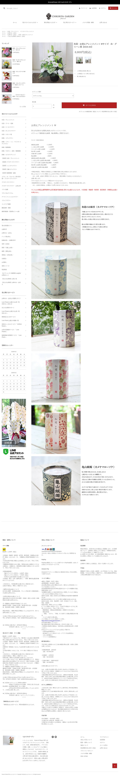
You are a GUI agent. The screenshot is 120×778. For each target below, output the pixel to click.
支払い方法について (86, 739)
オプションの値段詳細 (85, 111)
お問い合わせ (103, 22)
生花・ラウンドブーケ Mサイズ (19, 72)
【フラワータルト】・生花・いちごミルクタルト (19, 95)
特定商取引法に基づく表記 (109, 111)
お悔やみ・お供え (12, 33)
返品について (96, 111)
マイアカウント (104, 737)
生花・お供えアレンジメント (26, 34)
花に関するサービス (70, 22)
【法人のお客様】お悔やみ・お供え (16, 36)
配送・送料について (86, 742)
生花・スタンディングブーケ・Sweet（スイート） (19, 84)
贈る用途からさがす (51, 22)
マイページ (84, 8)
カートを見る (103, 745)
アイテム (113, 8)
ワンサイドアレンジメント (27, 31)
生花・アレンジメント (13, 31)
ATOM (86, 756)
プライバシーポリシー (87, 750)
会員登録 (94, 8)
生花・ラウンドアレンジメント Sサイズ (19, 49)
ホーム (15, 22)
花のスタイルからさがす (30, 22)
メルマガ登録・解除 (88, 22)
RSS (82, 756)
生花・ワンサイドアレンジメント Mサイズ (19, 60)
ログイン (103, 8)
